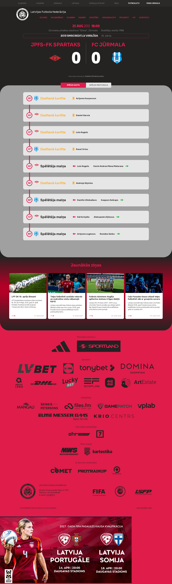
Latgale (73, 3)
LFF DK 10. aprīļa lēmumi (24, 296)
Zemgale (55, 3)
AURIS (150, 508)
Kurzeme (20, 3)
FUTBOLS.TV (134, 3)
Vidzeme (38, 3)
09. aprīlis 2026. (105, 315)
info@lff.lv (50, 495)
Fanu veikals (153, 3)
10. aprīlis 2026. (28, 315)
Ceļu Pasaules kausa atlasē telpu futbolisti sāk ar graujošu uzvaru (144, 297)
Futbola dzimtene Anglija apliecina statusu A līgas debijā (104, 297)
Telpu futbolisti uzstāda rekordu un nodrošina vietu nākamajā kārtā (66, 299)
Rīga (114, 3)
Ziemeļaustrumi (95, 3)
